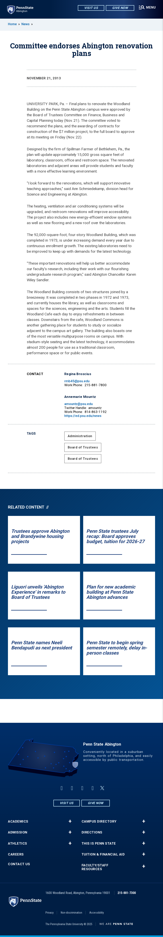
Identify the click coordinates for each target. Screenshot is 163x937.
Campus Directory (99, 821)
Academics (18, 821)
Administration (80, 436)
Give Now (120, 8)
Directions (92, 832)
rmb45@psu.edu (77, 381)
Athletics (17, 843)
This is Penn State (99, 843)
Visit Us (91, 8)
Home (12, 24)
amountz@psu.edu (78, 404)
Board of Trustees (83, 447)
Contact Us (19, 864)
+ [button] (69, 821)
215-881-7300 (127, 893)
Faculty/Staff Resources (95, 867)
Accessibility (96, 912)
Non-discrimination (71, 912)
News (25, 24)
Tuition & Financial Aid (103, 854)
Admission (17, 832)
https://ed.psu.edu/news (82, 416)
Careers (16, 854)
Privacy (49, 912)
